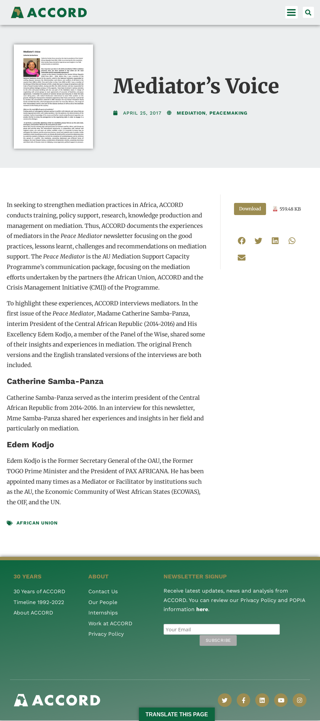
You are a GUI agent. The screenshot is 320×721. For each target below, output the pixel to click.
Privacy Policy (106, 634)
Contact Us (103, 591)
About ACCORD (33, 612)
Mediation (191, 113)
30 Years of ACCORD (39, 591)
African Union (37, 522)
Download (250, 209)
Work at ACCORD (110, 623)
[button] (308, 12)
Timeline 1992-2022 (38, 602)
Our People (103, 602)
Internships (103, 612)
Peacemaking (228, 113)
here (202, 609)
